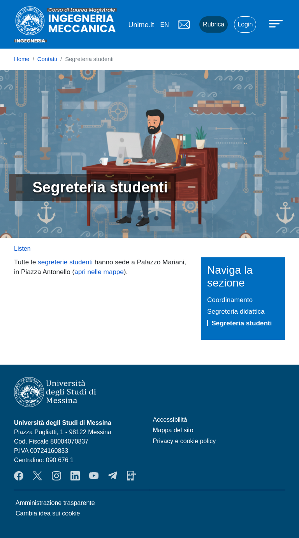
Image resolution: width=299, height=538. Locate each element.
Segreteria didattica (236, 311)
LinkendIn (75, 475)
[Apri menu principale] (277, 23)
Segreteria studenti (241, 323)
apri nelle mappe (99, 272)
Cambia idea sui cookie (48, 513)
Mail (183, 24)
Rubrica (213, 24)
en (164, 24)
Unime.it (141, 25)
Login (245, 24)
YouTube (93, 475)
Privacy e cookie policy (184, 441)
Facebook (18, 475)
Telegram (112, 475)
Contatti (47, 59)
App (131, 475)
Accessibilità (170, 419)
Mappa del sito (173, 430)
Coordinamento (230, 300)
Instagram (56, 475)
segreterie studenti (65, 262)
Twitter (37, 475)
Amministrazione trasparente (55, 503)
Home (22, 59)
